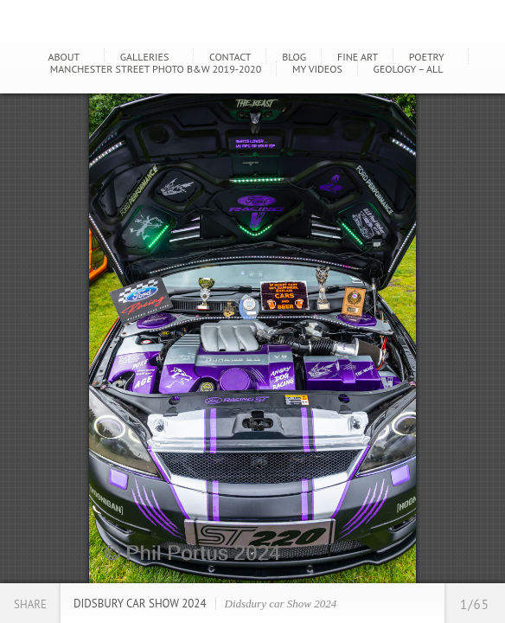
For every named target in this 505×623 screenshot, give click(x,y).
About (64, 56)
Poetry (426, 56)
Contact (230, 56)
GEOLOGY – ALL (409, 68)
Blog (294, 56)
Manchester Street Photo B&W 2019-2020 (155, 68)
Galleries (144, 56)
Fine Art (357, 56)
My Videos (317, 68)
